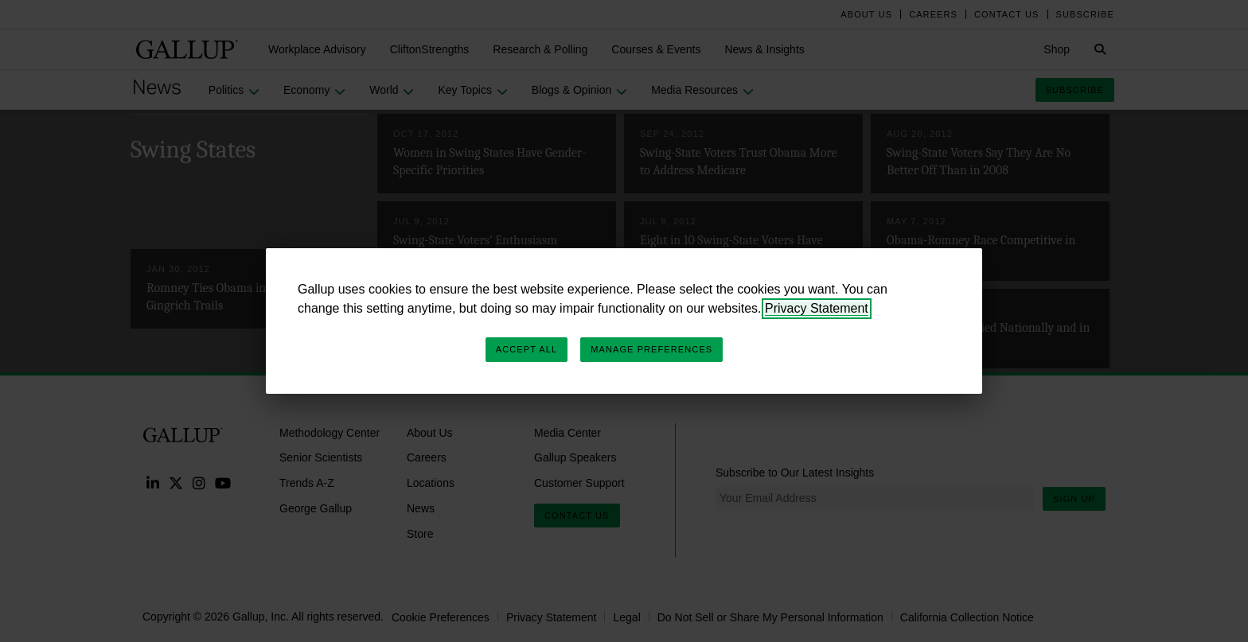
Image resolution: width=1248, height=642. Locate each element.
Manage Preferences (651, 349)
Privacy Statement (816, 308)
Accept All (526, 349)
